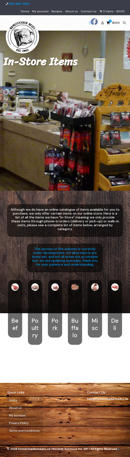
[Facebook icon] (118, 449)
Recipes (56, 11)
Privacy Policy (18, 423)
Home (25, 11)
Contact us (88, 11)
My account (40, 11)
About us (71, 11)
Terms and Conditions (24, 431)
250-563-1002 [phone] (19, 4)
